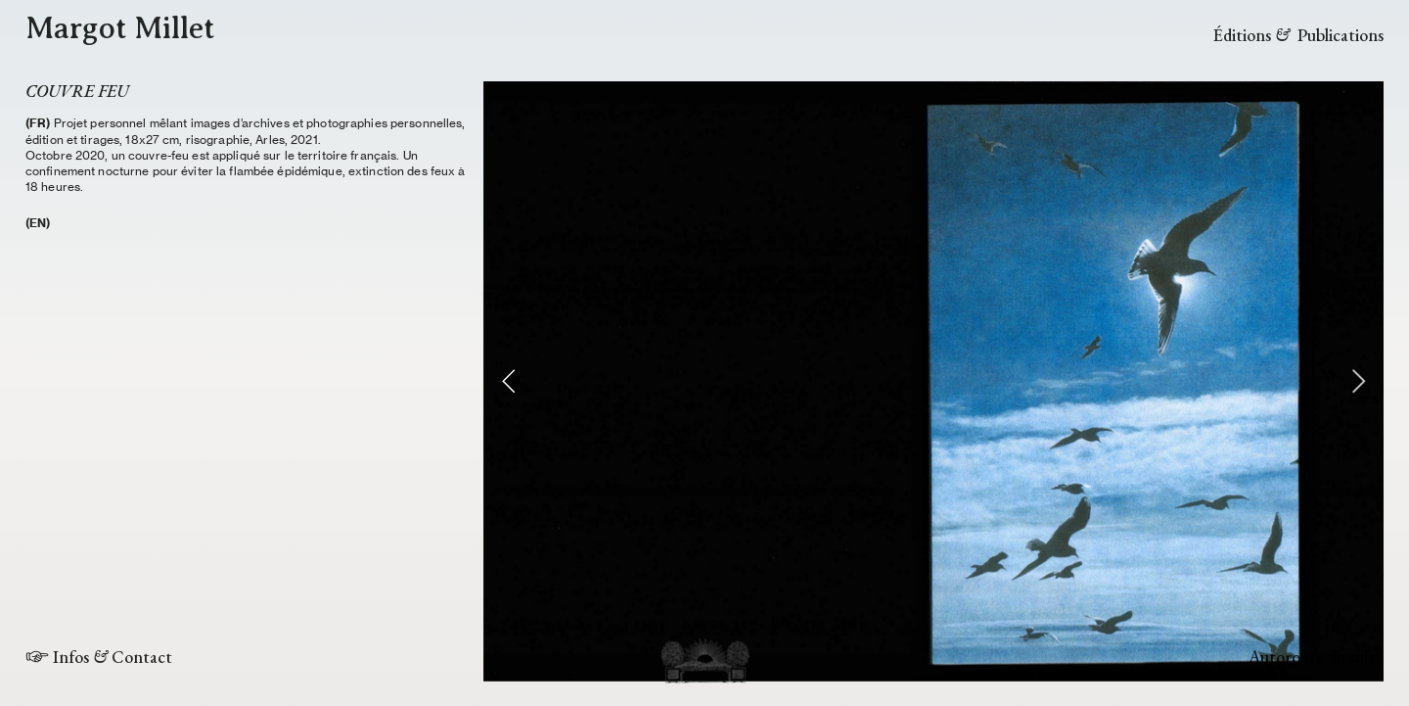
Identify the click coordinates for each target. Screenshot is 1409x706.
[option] (933, 381)
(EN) (38, 222)
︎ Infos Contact (98, 656)
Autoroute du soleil (1316, 656)
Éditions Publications (1298, 35)
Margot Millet (119, 28)
